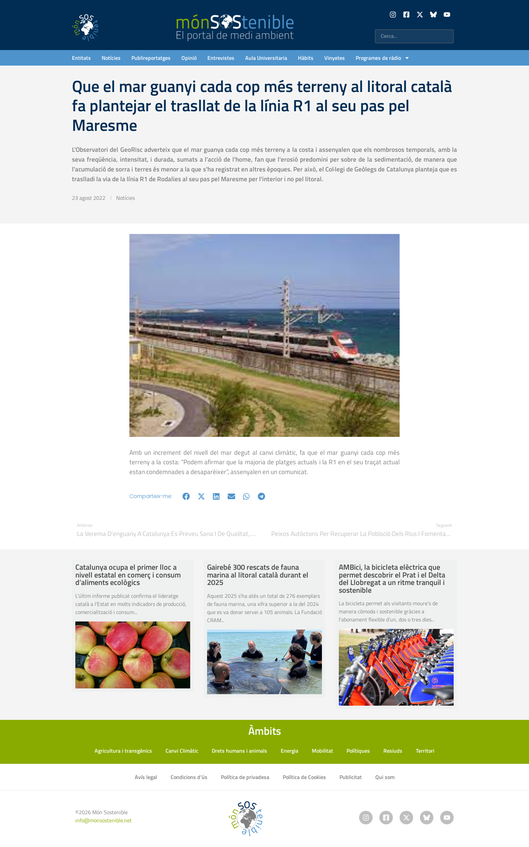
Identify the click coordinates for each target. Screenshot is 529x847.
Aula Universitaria (266, 58)
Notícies (111, 58)
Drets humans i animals (239, 751)
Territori (425, 751)
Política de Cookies (304, 777)
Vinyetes (334, 58)
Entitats (81, 58)
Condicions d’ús (189, 777)
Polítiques (358, 751)
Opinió (189, 58)
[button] (186, 496)
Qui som (385, 777)
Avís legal (146, 777)
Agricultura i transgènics (123, 751)
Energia (289, 751)
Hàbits (305, 58)
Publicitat (350, 777)
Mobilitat (322, 751)
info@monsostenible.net (103, 820)
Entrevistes (220, 58)
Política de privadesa (245, 777)
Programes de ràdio (383, 58)
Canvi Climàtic (182, 751)
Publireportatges (151, 58)
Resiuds (392, 751)
